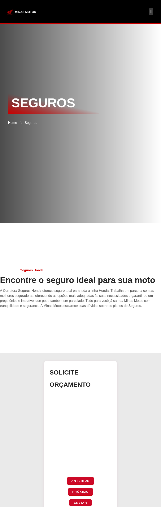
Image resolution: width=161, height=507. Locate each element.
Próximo (80, 492)
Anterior (80, 481)
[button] (151, 11)
